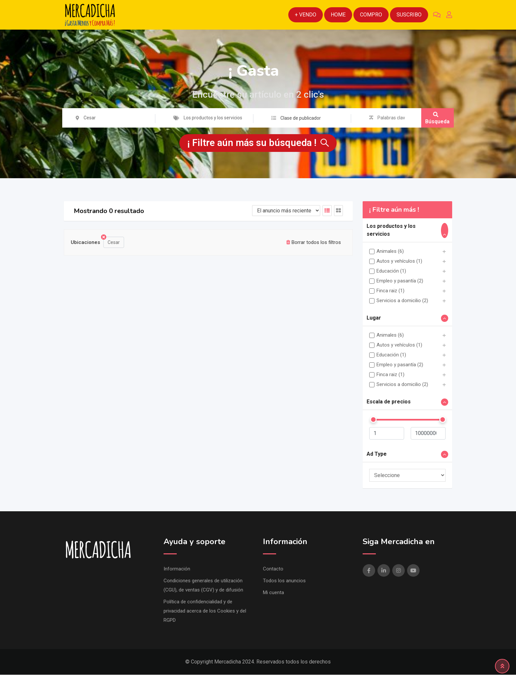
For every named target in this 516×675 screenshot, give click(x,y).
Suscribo (409, 15)
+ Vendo (305, 15)
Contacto (273, 569)
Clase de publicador (300, 118)
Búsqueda (437, 118)
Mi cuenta (273, 593)
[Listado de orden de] (286, 210)
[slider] (373, 420)
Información (177, 569)
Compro (371, 15)
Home (338, 15)
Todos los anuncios (284, 581)
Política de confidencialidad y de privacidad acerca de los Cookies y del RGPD (205, 611)
